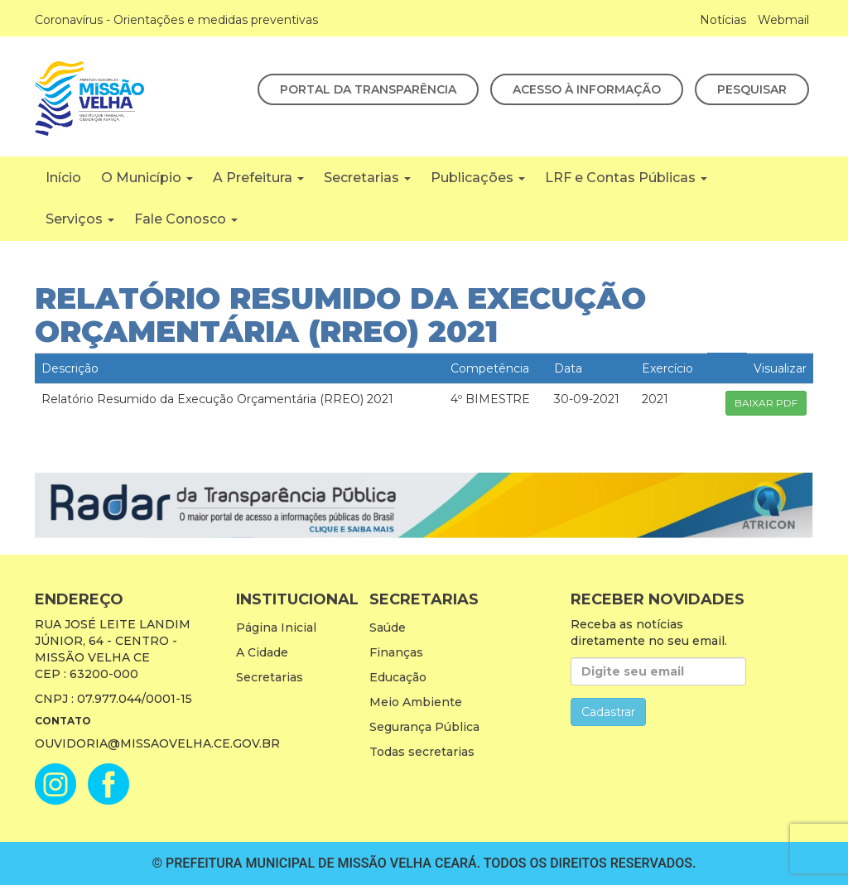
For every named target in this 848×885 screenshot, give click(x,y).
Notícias (723, 19)
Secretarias (367, 177)
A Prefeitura (258, 177)
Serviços (80, 219)
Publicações (478, 177)
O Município (147, 177)
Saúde (387, 627)
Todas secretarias (422, 751)
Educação (397, 677)
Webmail (783, 19)
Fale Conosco (186, 219)
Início (63, 177)
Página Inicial (276, 627)
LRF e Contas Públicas (626, 177)
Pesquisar (752, 89)
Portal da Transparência (368, 89)
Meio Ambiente (415, 702)
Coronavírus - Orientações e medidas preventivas (176, 19)
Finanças (396, 652)
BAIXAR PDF (766, 403)
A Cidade (262, 652)
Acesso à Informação (587, 89)
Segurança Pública (424, 726)
